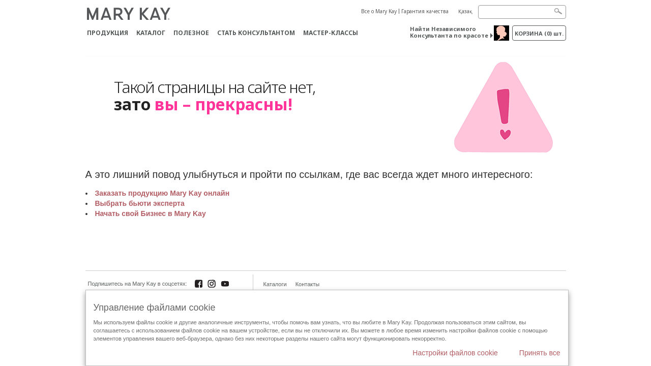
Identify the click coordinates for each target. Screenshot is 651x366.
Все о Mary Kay (379, 11)
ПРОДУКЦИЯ (107, 32)
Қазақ (465, 11)
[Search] (522, 12)
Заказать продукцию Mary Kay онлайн (162, 193)
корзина (539, 33)
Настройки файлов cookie (455, 353)
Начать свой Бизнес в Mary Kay (150, 213)
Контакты (307, 284)
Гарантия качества (425, 11)
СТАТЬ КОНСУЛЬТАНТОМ (256, 32)
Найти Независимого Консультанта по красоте (449, 32)
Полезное (191, 32)
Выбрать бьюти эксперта (140, 203)
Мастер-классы (330, 32)
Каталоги (275, 284)
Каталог (150, 32)
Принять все (539, 353)
